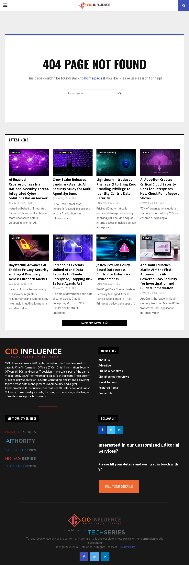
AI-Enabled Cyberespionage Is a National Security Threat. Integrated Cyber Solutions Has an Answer (29, 189)
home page (93, 78)
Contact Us (105, 393)
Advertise (104, 365)
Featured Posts (108, 387)
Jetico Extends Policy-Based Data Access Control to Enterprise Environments (113, 272)
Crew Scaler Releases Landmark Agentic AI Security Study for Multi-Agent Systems (73, 187)
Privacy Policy (127, 546)
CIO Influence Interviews (113, 376)
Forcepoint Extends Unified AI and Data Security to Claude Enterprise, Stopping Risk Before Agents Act (72, 274)
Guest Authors (107, 382)
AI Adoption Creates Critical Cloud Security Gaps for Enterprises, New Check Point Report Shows (159, 189)
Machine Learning (64, 152)
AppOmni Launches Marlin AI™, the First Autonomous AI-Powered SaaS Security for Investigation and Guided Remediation (158, 276)
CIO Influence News (110, 371)
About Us (104, 360)
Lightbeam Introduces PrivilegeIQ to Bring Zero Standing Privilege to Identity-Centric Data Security (116, 189)
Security (16, 152)
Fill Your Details (119, 486)
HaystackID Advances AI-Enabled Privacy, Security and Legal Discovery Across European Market (28, 272)
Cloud (146, 152)
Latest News (18, 139)
